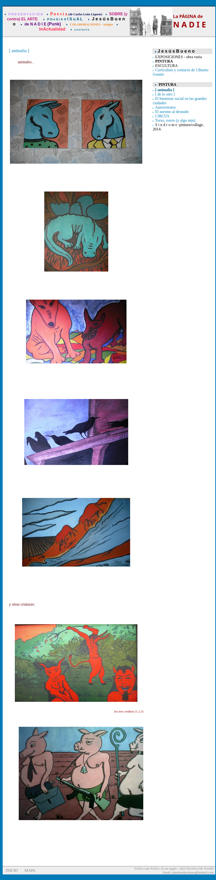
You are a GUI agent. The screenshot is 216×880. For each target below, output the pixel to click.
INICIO (12, 870)
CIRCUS (162, 116)
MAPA (30, 870)
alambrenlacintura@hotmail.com (193, 872)
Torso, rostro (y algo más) (175, 120)
